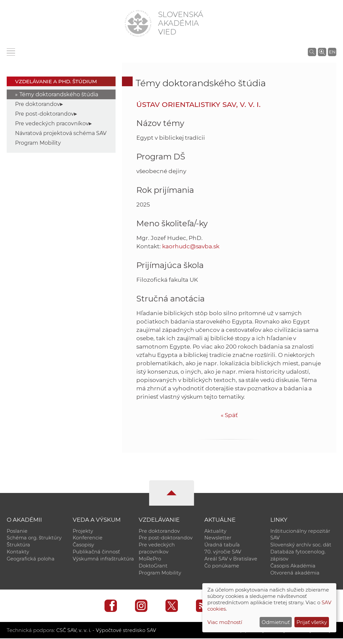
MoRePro (150, 559)
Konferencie (87, 538)
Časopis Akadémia (293, 566)
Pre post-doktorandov (44, 114)
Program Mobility (38, 143)
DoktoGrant (153, 566)
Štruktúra (18, 545)
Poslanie (17, 531)
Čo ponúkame (221, 566)
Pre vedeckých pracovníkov (52, 123)
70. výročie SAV (222, 552)
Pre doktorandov (37, 104)
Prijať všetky (311, 622)
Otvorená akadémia (295, 573)
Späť (229, 415)
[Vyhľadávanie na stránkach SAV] (312, 51)
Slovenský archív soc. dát (300, 545)
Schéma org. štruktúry (34, 538)
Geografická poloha (31, 559)
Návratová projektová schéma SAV (61, 133)
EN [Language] (332, 51)
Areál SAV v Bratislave (230, 559)
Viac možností (224, 622)
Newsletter (217, 538)
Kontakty (18, 552)
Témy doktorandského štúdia (58, 94)
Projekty (83, 531)
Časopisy (83, 545)
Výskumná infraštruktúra (103, 559)
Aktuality (215, 531)
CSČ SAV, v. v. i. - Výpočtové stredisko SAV (106, 631)
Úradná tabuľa (222, 545)
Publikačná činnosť (96, 552)
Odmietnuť (276, 622)
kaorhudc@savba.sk (190, 246)
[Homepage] (138, 23)
